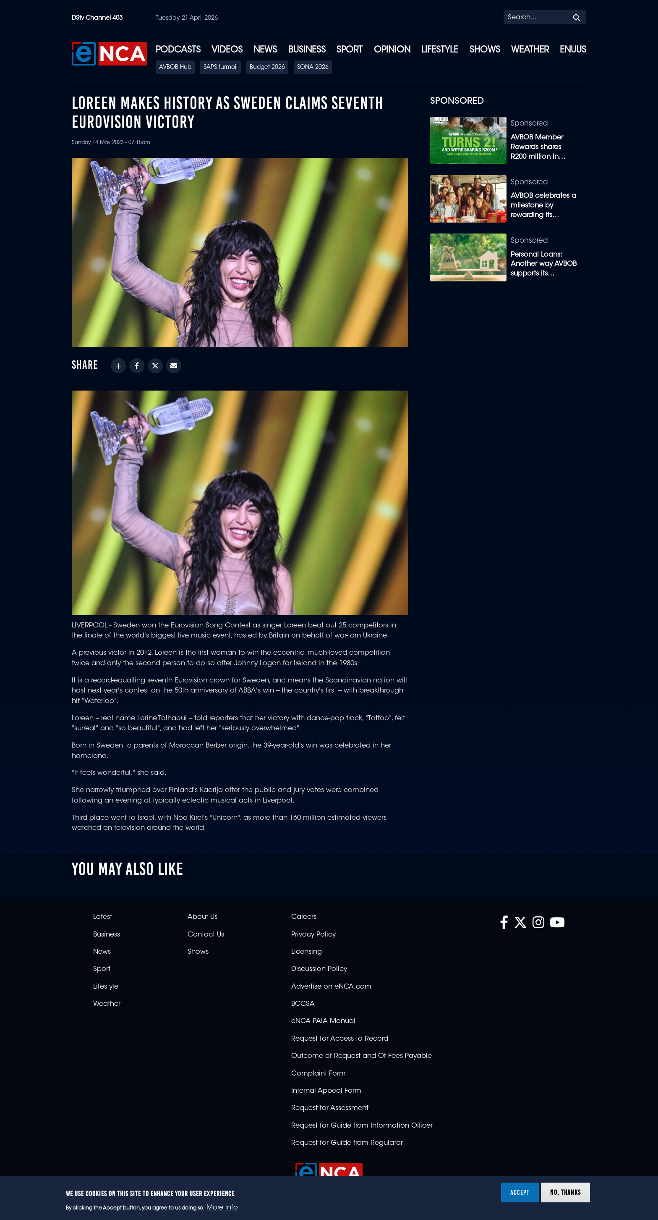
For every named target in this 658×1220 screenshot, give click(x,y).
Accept (520, 1192)
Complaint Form (318, 1073)
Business (307, 50)
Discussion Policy (319, 969)
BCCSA (303, 1004)
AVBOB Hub (175, 68)
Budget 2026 (267, 68)
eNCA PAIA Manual (323, 1021)
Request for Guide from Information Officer (362, 1126)
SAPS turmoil (221, 68)
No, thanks (565, 1192)
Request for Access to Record (339, 1039)
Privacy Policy (313, 934)
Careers (303, 917)
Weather (530, 50)
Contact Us (206, 934)
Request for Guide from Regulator (347, 1143)
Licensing (306, 952)
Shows (485, 50)
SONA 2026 (313, 68)
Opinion (392, 50)
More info (222, 1207)
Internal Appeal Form (326, 1091)
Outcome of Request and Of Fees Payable (361, 1056)
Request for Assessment (329, 1108)
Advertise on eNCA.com (331, 987)
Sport (350, 50)
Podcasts (178, 50)
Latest (102, 917)
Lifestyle (439, 50)
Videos (227, 50)
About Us (202, 917)
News (265, 50)
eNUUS (573, 50)
